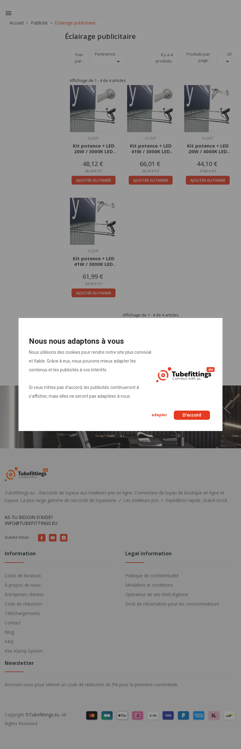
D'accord (192, 415)
